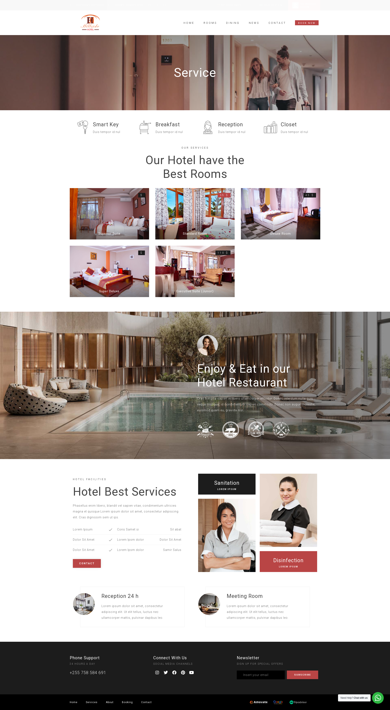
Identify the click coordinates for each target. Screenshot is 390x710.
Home (189, 21)
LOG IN (305, 7)
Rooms (210, 21)
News (254, 21)
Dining (233, 21)
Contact (277, 21)
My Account (308, 3)
